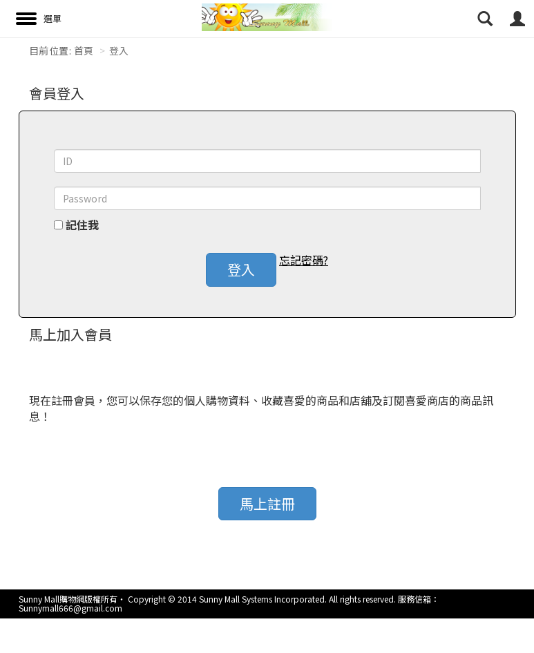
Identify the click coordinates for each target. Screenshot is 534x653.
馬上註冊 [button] (267, 503)
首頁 (84, 50)
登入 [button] (241, 269)
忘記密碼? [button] (303, 260)
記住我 (82, 225)
